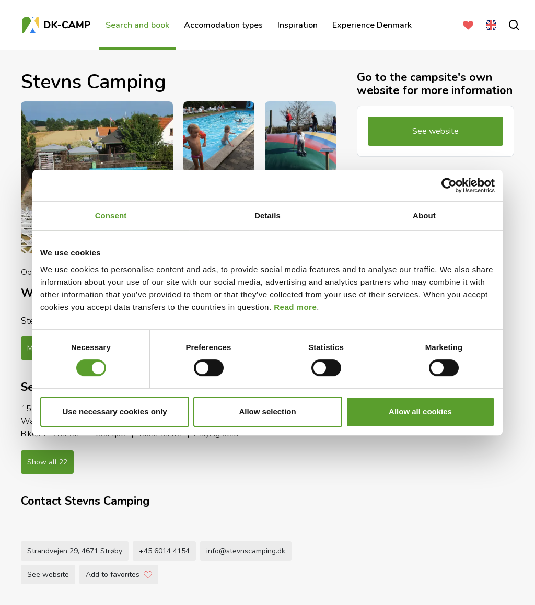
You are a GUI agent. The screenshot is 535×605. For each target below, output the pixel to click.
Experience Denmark (372, 25)
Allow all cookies (420, 411)
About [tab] (424, 215)
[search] (512, 25)
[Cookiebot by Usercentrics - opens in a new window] (449, 185)
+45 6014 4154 (164, 551)
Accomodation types (223, 25)
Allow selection (267, 411)
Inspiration (297, 25)
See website (48, 574)
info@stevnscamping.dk (245, 551)
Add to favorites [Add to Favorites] (119, 574)
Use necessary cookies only (114, 411)
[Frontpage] (57, 25)
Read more (295, 306)
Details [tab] (267, 215)
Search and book (137, 25)
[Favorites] (466, 25)
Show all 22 (47, 462)
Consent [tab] (111, 215)
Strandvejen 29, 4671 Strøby (74, 551)
